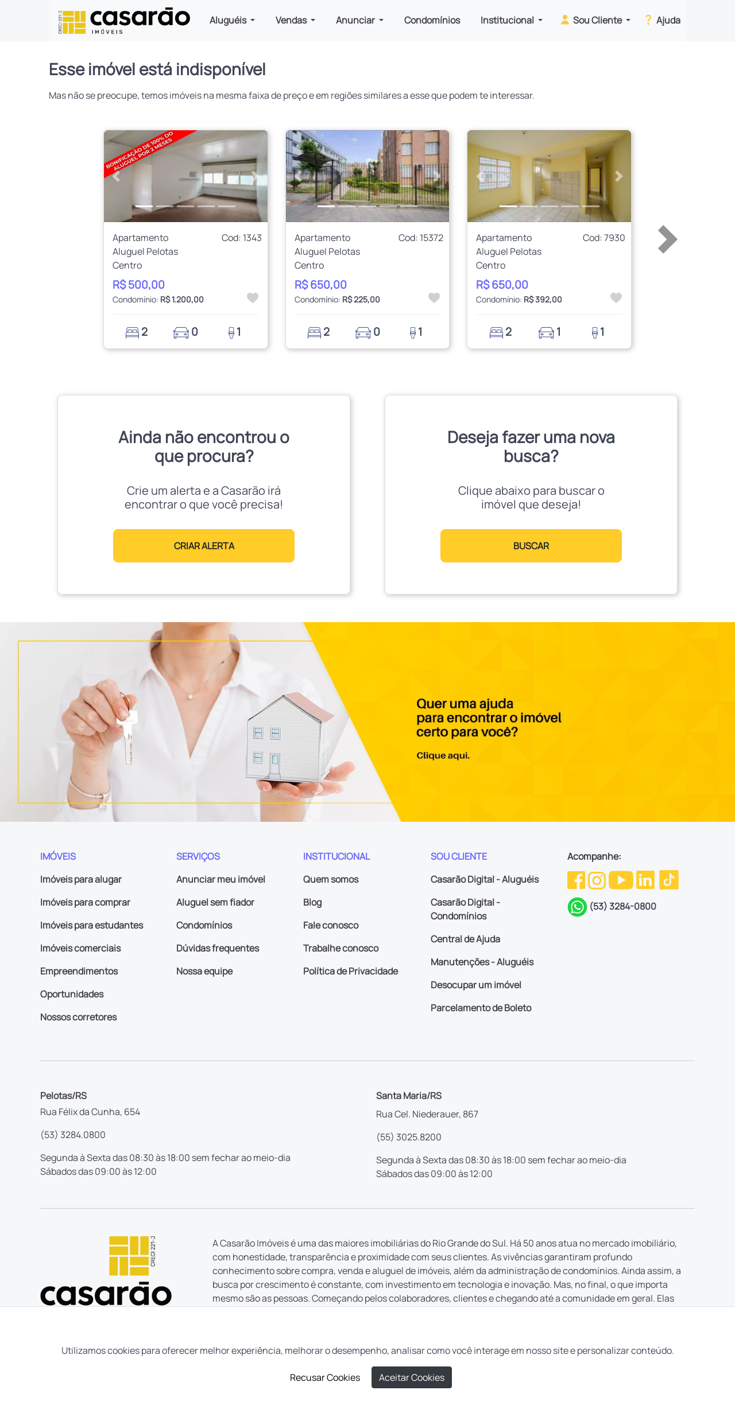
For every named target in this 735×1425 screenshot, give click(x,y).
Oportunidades (71, 994)
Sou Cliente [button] (591, 19)
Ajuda (661, 19)
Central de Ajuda (465, 939)
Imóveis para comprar (85, 902)
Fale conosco (330, 925)
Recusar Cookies (325, 1377)
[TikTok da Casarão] (668, 879)
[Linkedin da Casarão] (646, 879)
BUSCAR (531, 545)
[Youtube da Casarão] (622, 879)
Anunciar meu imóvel (220, 879)
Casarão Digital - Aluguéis (485, 879)
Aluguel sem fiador (215, 902)
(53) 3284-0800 (622, 906)
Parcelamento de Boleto (481, 1007)
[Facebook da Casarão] (577, 879)
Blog (312, 902)
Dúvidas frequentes (217, 948)
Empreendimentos (79, 971)
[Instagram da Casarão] (598, 879)
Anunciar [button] (356, 20)
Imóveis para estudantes (91, 925)
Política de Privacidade (350, 971)
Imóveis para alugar (81, 879)
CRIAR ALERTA (204, 545)
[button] (116, 176)
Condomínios (432, 20)
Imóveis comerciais (80, 948)
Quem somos (330, 879)
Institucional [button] (508, 20)
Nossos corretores (78, 1017)
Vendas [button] (292, 20)
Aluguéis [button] (229, 20)
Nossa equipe (204, 971)
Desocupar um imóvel (476, 985)
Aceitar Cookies (411, 1377)
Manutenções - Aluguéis (482, 962)
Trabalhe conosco (340, 948)
